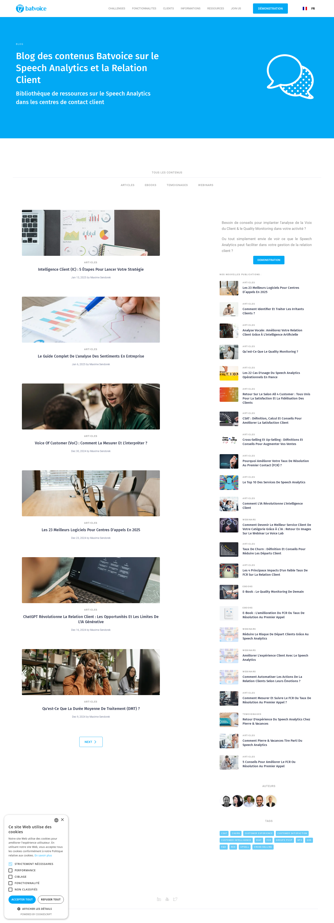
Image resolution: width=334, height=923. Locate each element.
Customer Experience (259, 833)
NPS (299, 840)
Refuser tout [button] (51, 899)
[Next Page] (91, 742)
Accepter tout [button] (22, 899)
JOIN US (236, 8)
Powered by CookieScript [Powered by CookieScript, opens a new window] (36, 914)
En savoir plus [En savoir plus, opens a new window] (43, 855)
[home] (32, 8)
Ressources (215, 8)
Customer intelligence (236, 840)
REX (233, 847)
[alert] (36, 867)
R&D (223, 847)
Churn (236, 833)
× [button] (62, 819)
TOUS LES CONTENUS (167, 172)
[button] (117, 8)
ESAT (259, 840)
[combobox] (309, 8)
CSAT (224, 833)
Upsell (244, 847)
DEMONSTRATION (268, 260)
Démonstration (270, 8)
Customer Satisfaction (292, 833)
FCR (269, 840)
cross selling (263, 847)
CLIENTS (168, 8)
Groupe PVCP (284, 840)
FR (309, 8)
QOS (309, 840)
